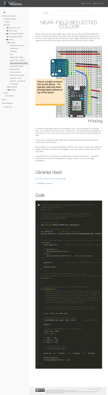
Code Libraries (9, 96)
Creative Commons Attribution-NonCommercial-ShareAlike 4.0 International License (77, 391)
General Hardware (10, 19)
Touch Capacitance (15, 72)
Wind (11, 54)
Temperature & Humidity (17, 45)
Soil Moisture (14, 48)
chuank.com (86, 3)
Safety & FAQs (12, 30)
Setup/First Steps (13, 27)
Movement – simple (15, 78)
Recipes (10, 39)
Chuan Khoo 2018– (71, 390)
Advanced (12, 90)
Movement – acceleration (17, 81)
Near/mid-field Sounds (16, 66)
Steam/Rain (13, 51)
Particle (7, 25)
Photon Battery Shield (15, 36)
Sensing (11, 42)
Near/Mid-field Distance (17, 75)
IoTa (5, 99)
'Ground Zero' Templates (15, 33)
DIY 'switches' (14, 84)
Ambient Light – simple (16, 57)
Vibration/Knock (15, 69)
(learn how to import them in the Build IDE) (50, 179)
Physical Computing (9, 16)
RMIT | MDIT (99, 3)
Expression (12, 87)
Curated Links (8, 107)
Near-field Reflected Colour (18, 63)
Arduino (7, 22)
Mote (6, 93)
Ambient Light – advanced (17, 60)
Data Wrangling (8, 103)
